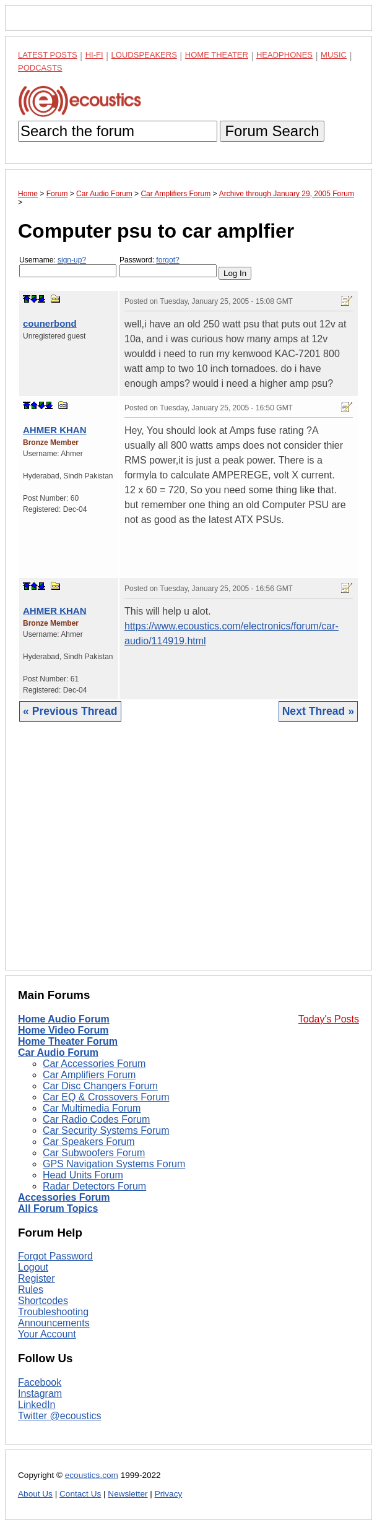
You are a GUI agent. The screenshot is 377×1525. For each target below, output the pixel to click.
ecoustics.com (91, 1475)
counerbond (50, 323)
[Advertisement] (188, 855)
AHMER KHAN (55, 430)
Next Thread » (318, 711)
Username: (67, 266)
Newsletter (127, 1493)
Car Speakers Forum (89, 1141)
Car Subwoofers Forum (94, 1152)
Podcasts (40, 67)
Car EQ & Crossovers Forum (106, 1097)
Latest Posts (47, 54)
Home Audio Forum (64, 1019)
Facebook (39, 1382)
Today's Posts (328, 1019)
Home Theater (216, 54)
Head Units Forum (83, 1175)
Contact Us (80, 1493)
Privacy (169, 1493)
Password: (168, 266)
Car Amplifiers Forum (89, 1074)
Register (36, 1278)
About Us (35, 1493)
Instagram (40, 1393)
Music (334, 54)
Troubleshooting (53, 1312)
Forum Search (272, 131)
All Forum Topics (58, 1208)
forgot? (167, 260)
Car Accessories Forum (94, 1063)
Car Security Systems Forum (106, 1130)
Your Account (47, 1334)
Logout (33, 1267)
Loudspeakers (144, 54)
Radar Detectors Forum (94, 1186)
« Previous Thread (70, 711)
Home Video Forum (63, 1030)
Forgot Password (55, 1256)
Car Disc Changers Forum (100, 1086)
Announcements (54, 1323)
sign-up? (72, 260)
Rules (30, 1289)
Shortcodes (43, 1300)
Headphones (284, 54)
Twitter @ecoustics (60, 1416)
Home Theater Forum (68, 1041)
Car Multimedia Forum (92, 1108)
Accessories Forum (64, 1197)
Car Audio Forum (58, 1052)
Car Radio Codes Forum (96, 1119)
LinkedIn (37, 1404)
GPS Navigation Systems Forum (114, 1164)
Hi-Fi (94, 54)
